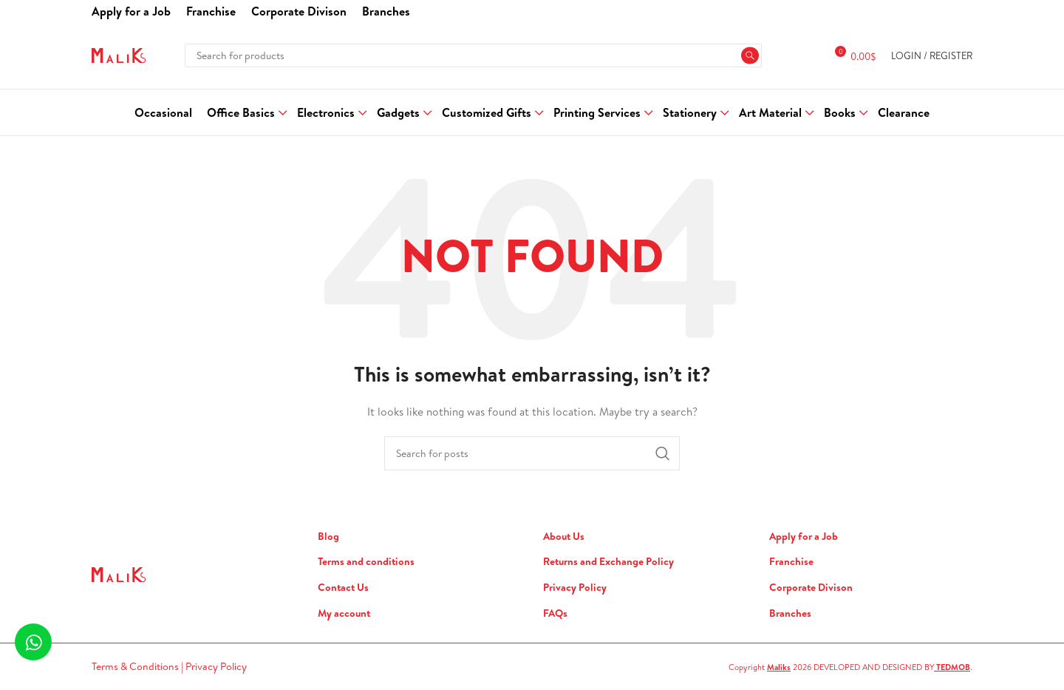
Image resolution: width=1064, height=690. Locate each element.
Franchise (791, 562)
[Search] (473, 55)
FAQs (555, 613)
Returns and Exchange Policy (608, 562)
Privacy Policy (575, 588)
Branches (790, 613)
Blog (328, 537)
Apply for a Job (803, 537)
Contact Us (343, 588)
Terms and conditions (366, 562)
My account (344, 613)
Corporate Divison (811, 588)
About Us (563, 537)
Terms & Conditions (136, 666)
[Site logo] (119, 54)
